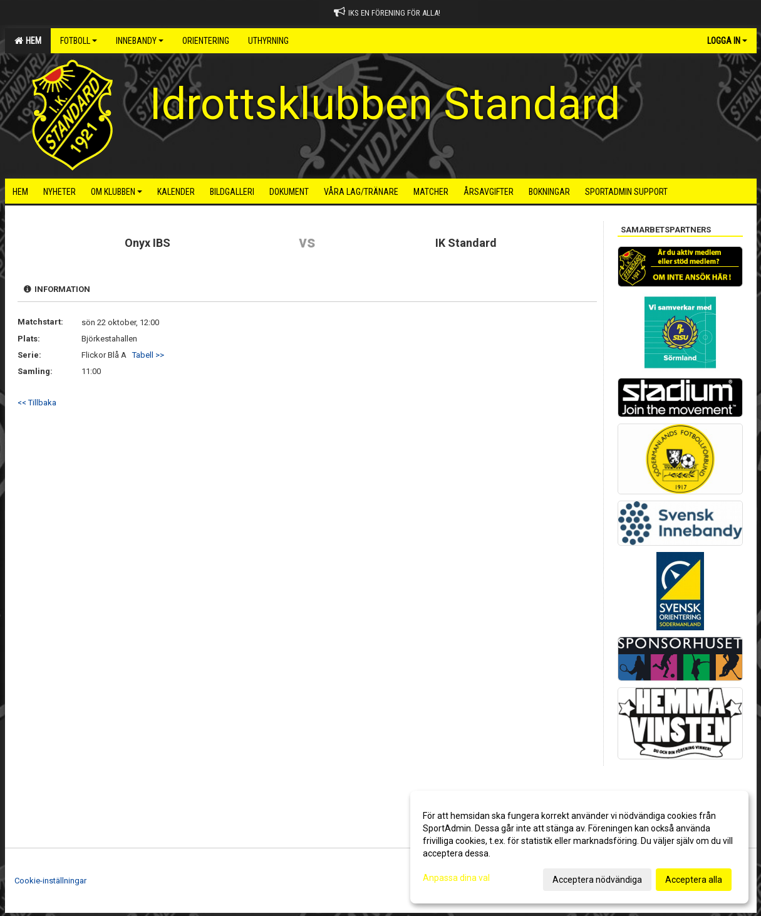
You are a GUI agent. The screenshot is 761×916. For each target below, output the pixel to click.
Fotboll (78, 41)
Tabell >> (148, 355)
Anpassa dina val (456, 878)
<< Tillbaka (37, 402)
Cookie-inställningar (50, 880)
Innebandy (139, 41)
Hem (27, 41)
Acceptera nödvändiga (597, 880)
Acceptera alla (693, 880)
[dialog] (579, 847)
